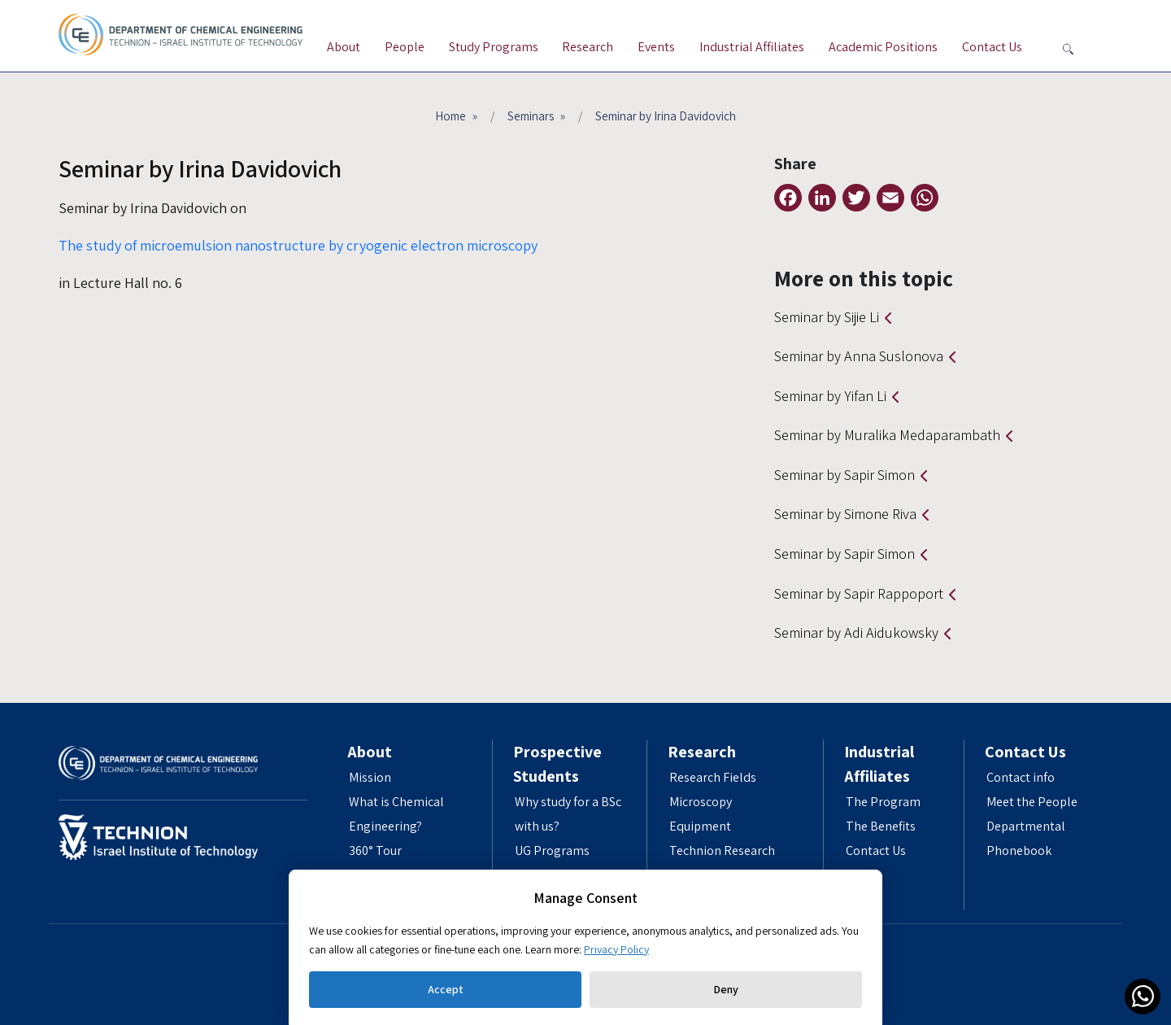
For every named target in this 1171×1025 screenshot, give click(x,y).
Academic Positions (883, 46)
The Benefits (881, 826)
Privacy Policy (616, 949)
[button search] (1068, 48)
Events (656, 46)
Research (587, 46)
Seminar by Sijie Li (826, 317)
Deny (725, 989)
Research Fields (712, 777)
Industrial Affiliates (751, 46)
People (404, 46)
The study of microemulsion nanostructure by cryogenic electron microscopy (298, 245)
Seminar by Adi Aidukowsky (856, 632)
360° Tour (375, 850)
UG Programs (552, 850)
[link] (1142, 996)
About (343, 46)
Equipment (700, 826)
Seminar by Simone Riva (845, 513)
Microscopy (700, 801)
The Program (883, 801)
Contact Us (992, 46)
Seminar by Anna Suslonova (858, 356)
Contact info (1020, 777)
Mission (370, 777)
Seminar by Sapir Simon (844, 474)
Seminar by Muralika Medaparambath (887, 434)
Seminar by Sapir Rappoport (858, 593)
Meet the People (1031, 801)
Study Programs (493, 46)
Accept (446, 989)
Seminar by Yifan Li (830, 395)
